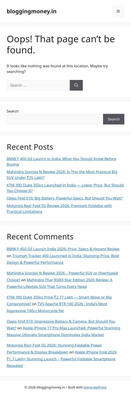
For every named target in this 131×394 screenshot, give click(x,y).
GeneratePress (94, 387)
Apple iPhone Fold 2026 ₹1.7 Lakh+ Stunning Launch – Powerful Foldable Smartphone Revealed (62, 358)
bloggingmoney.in (32, 11)
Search (13, 111)
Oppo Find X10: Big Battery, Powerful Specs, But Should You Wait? (65, 198)
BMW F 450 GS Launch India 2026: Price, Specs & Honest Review (63, 248)
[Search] (76, 85)
